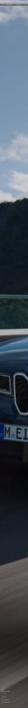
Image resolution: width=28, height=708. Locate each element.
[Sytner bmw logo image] (24, 2)
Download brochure (6, 702)
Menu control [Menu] (2, 2)
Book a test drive (6, 699)
